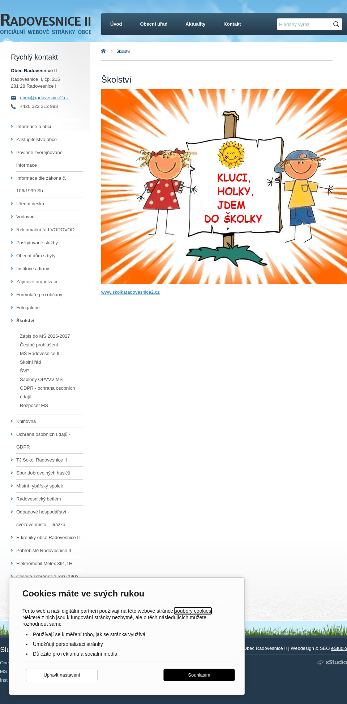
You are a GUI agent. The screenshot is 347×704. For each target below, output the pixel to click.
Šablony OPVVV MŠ (41, 379)
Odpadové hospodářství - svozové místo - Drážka (42, 518)
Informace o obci (33, 126)
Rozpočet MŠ (34, 405)
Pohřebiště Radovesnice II (43, 550)
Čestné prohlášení (39, 344)
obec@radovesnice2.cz (44, 97)
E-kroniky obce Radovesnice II (48, 537)
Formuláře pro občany (39, 294)
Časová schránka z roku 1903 (47, 576)
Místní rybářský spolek (39, 486)
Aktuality (195, 24)
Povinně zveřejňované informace (39, 159)
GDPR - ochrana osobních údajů (47, 392)
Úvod (111, 51)
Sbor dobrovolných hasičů (43, 473)
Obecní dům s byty (35, 255)
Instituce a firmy (32, 268)
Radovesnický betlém (38, 499)
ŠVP (24, 370)
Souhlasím (199, 675)
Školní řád (30, 362)
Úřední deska (30, 203)
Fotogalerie (28, 307)
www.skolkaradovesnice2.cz (130, 292)
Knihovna (26, 421)
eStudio (339, 648)
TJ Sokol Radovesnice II (41, 460)
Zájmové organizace (37, 281)
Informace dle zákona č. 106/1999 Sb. (41, 184)
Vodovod (25, 216)
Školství (123, 51)
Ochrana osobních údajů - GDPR (43, 441)
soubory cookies (193, 611)
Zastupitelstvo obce (36, 139)
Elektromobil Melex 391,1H (44, 563)
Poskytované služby (37, 242)
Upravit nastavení (61, 675)
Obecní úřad (154, 24)
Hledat (337, 24)
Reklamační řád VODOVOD (45, 229)
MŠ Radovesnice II (39, 353)
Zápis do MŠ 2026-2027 (45, 336)
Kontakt (232, 24)
